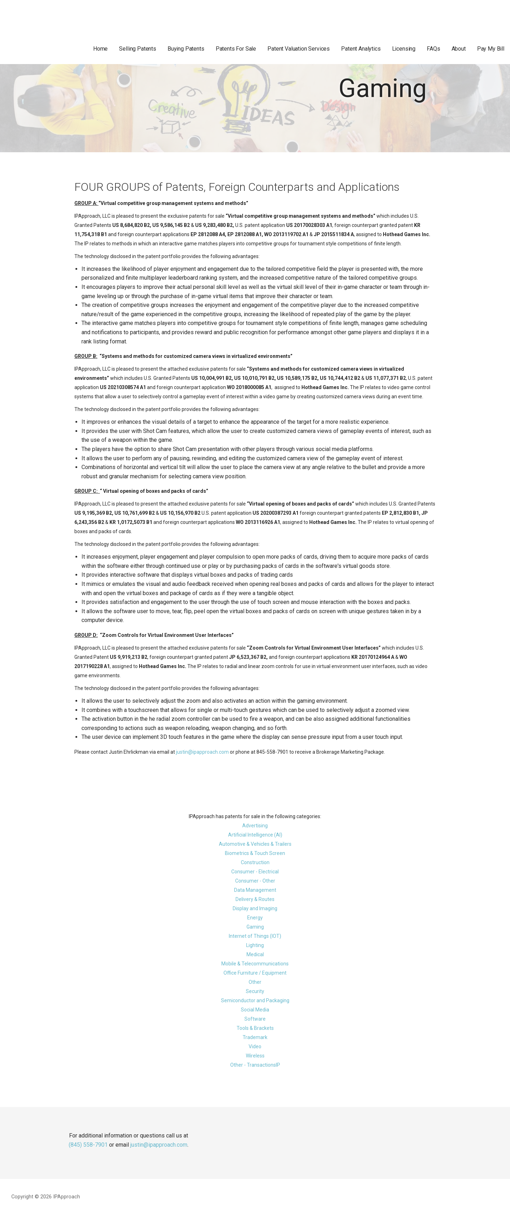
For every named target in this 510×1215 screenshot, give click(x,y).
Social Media (255, 1009)
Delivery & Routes (255, 899)
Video (255, 1046)
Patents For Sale (236, 48)
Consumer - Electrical (255, 871)
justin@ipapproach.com (202, 752)
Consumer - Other (255, 881)
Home (100, 48)
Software (255, 1019)
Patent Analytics (360, 48)
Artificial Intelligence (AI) (255, 835)
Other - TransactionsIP (255, 1065)
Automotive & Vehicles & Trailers (255, 844)
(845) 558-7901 (88, 1144)
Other (255, 982)
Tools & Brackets (255, 1028)
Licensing (404, 48)
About (459, 48)
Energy (255, 917)
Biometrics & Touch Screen (255, 853)
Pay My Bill (490, 48)
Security (255, 991)
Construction (255, 862)
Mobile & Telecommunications (255, 963)
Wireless (255, 1056)
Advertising (255, 825)
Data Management (255, 890)
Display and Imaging (255, 908)
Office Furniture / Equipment (255, 973)
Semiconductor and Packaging (255, 1000)
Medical (255, 954)
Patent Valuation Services (298, 48)
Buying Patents (186, 48)
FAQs (433, 48)
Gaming (255, 927)
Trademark (255, 1037)
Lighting (255, 945)
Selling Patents (137, 48)
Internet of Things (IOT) (255, 936)
